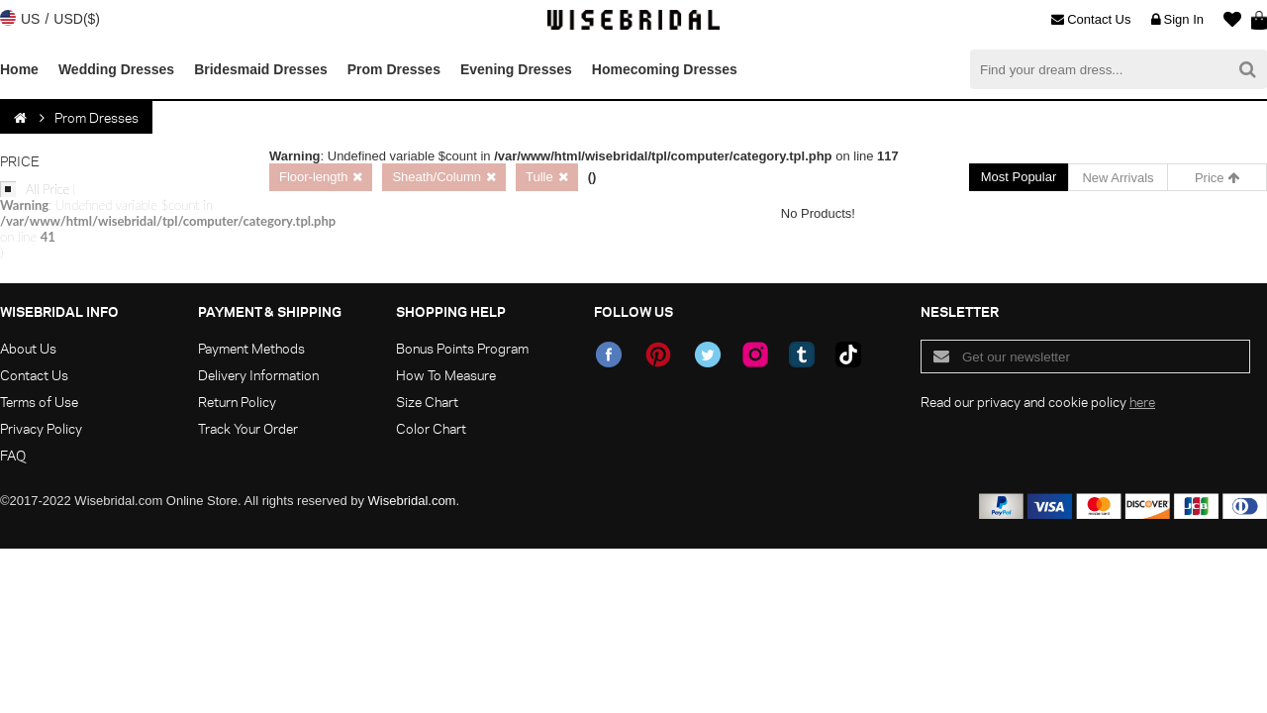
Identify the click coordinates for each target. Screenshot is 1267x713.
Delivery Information (258, 374)
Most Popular (1019, 176)
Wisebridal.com (412, 500)
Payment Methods (251, 348)
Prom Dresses (393, 69)
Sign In (1177, 20)
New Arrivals (1117, 177)
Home (19, 69)
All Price (119, 220)
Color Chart (431, 428)
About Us (28, 348)
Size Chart (427, 401)
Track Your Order (248, 428)
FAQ (13, 455)
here (1142, 401)
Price (1217, 177)
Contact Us (1090, 20)
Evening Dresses (516, 69)
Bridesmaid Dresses (261, 69)
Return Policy (237, 401)
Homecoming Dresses (664, 69)
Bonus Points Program (462, 348)
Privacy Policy (41, 428)
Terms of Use (39, 401)
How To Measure (446, 374)
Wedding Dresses (116, 69)
